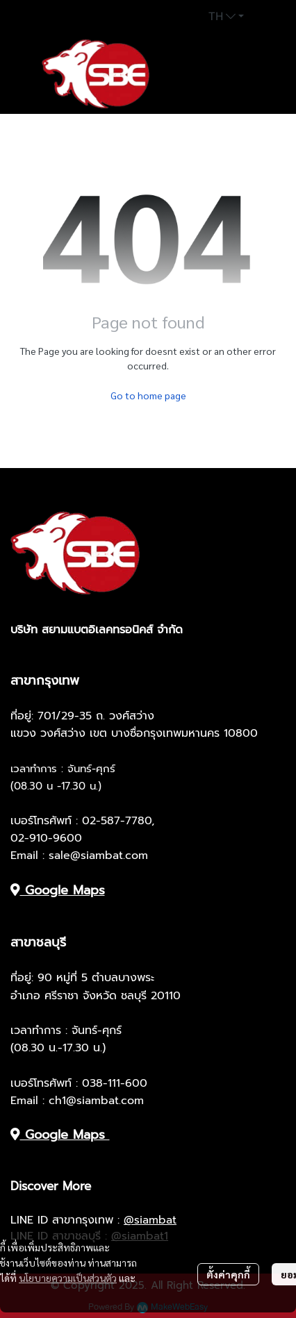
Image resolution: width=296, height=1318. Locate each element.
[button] (226, 17)
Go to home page (148, 395)
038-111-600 (114, 1083)
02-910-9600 (46, 838)
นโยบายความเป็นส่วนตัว (68, 1277)
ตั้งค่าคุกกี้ (228, 1274)
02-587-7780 (116, 820)
